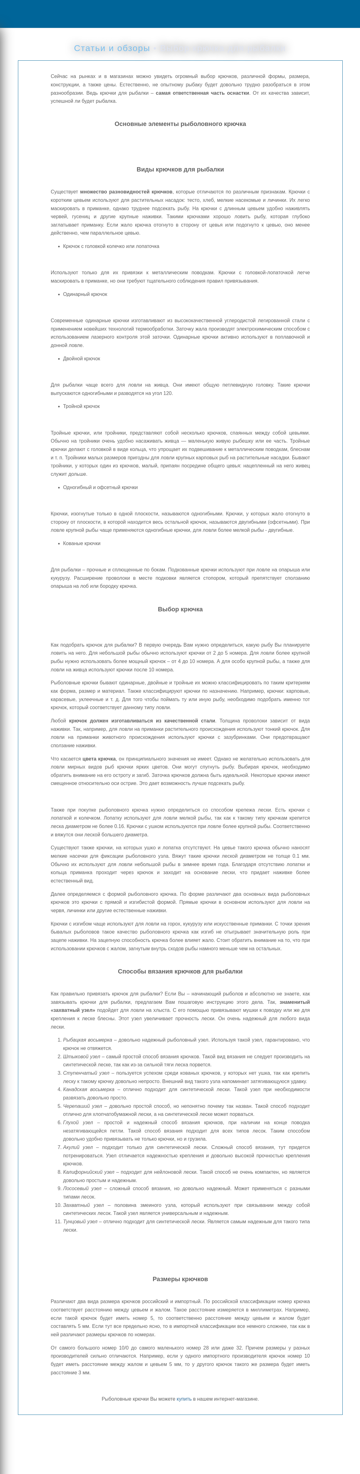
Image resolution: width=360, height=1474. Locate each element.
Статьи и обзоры (112, 48)
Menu (26, 14)
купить (184, 1399)
